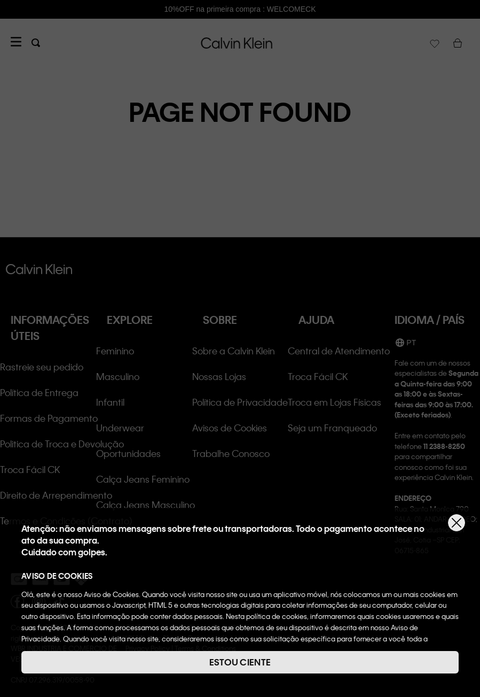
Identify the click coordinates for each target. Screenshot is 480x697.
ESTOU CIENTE (240, 662)
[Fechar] (456, 522)
